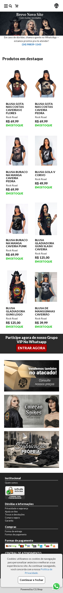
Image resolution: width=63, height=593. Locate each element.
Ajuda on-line (11, 511)
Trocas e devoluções (15, 514)
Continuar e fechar (31, 579)
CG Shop (37, 589)
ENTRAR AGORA (31, 348)
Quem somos (11, 482)
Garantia (9, 520)
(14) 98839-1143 (31, 44)
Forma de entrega (13, 531)
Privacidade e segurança (16, 508)
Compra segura (12, 517)
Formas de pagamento (16, 534)
